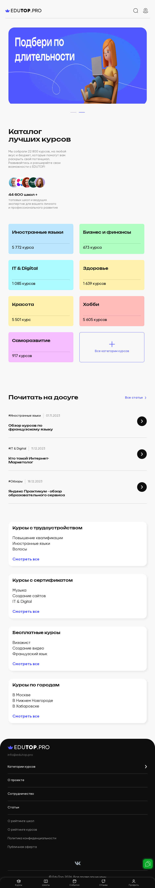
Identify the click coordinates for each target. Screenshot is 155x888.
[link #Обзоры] (142, 487)
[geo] (145, 10)
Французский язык (29, 654)
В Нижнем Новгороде (32, 701)
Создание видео (28, 648)
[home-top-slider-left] (12, 67)
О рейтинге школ (21, 821)
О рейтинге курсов (22, 829)
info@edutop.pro (20, 755)
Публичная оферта (22, 847)
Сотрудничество (21, 794)
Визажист (21, 643)
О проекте (16, 780)
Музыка (19, 590)
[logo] (29, 10)
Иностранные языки (31, 544)
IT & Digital (22, 602)
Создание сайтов (29, 596)
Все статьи (136, 397)
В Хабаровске (25, 706)
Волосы (19, 549)
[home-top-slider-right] (143, 67)
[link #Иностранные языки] (142, 421)
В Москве (21, 695)
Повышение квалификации (37, 538)
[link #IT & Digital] (142, 454)
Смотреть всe (25, 559)
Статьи (13, 807)
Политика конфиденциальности (32, 838)
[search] (135, 10)
